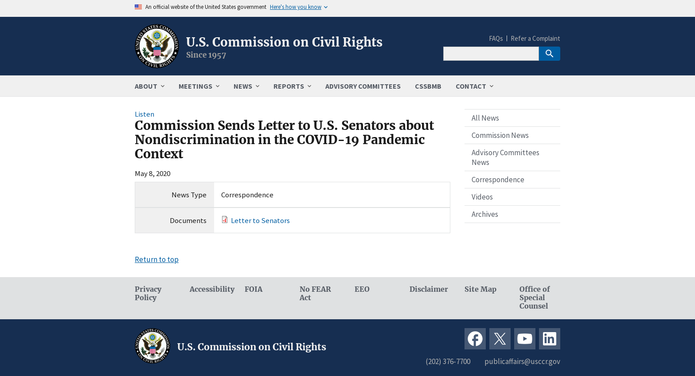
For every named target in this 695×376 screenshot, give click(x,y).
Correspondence (498, 179)
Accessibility (210, 289)
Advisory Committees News (505, 157)
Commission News (500, 135)
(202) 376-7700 (448, 361)
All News (485, 118)
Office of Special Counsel (534, 297)
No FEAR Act (315, 293)
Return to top (157, 259)
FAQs (496, 38)
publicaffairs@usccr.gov (522, 361)
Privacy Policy (148, 293)
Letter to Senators (260, 220)
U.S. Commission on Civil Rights (284, 42)
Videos (482, 197)
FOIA (253, 289)
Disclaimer (429, 289)
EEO (362, 289)
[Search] (491, 54)
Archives (485, 214)
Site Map (480, 289)
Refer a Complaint (535, 38)
